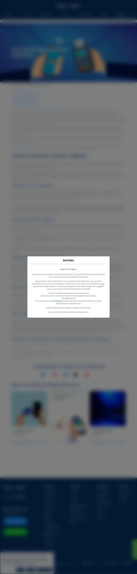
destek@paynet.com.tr (60, 301)
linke (77, 308)
